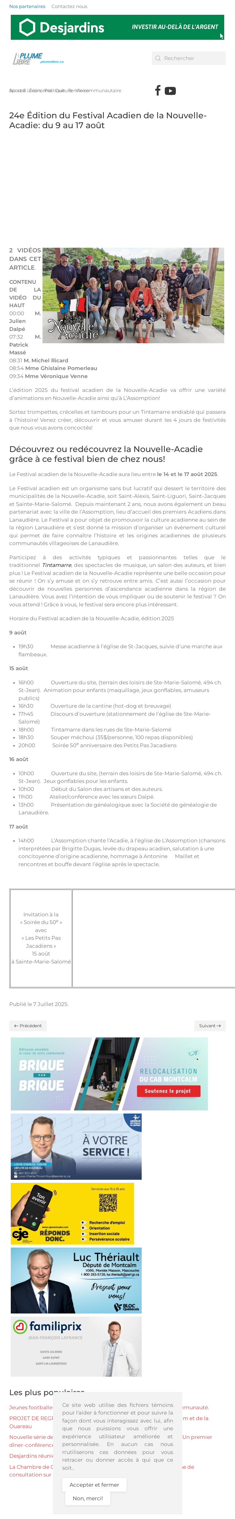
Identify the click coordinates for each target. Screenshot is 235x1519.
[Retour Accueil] (40, 58)
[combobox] (189, 58)
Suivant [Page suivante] (210, 1025)
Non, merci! (88, 1498)
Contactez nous (69, 6)
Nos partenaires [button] (27, 6)
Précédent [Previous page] (28, 1025)
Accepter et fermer (94, 1485)
